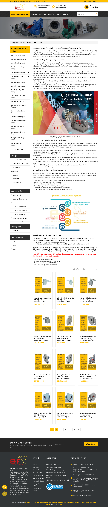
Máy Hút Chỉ (17, 195)
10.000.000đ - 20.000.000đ (16, 184)
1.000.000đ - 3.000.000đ (21, 163)
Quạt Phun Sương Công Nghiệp (18, 121)
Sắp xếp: (76, 269)
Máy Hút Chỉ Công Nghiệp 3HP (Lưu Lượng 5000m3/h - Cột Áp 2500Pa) (88, 299)
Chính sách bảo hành (53, 464)
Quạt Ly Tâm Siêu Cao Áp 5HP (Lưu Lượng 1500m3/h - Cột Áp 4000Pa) (65, 415)
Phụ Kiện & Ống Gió (17, 149)
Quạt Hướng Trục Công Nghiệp (18, 91)
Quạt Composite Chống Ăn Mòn (18, 106)
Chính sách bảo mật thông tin (55, 473)
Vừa (14, 249)
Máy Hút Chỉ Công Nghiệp (16, 144)
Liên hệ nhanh (37, 470)
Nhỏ (14, 245)
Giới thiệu (42, 14)
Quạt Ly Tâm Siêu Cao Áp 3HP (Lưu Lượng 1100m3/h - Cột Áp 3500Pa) (88, 415)
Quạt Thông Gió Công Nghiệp (18, 96)
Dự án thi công (37, 473)
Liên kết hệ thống (38, 478)
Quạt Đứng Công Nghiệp (18, 59)
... (69, 429)
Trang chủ (34, 14)
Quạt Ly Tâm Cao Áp (19, 207)
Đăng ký (95, 1)
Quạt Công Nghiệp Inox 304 (18, 112)
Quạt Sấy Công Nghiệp (18, 117)
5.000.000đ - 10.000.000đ (16, 177)
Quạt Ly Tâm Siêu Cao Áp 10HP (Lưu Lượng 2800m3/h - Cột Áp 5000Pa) (88, 376)
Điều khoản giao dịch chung (55, 470)
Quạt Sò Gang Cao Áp (18, 86)
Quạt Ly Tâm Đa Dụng (18, 72)
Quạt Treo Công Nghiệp (18, 55)
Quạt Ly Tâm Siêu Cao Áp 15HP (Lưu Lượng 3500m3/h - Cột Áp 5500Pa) (65, 376)
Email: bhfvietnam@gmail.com (82, 495)
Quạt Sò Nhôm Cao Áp (18, 82)
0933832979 (42, 8)
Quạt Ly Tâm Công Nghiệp (17, 77)
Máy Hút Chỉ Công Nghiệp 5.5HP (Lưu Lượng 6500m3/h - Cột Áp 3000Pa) (65, 299)
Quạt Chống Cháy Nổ (17, 101)
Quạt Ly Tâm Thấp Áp (20, 210)
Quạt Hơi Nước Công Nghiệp (17, 127)
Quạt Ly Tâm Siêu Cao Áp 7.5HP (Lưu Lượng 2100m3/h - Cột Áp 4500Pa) (42, 415)
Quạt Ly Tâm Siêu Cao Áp (19, 201)
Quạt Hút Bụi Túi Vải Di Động (18, 133)
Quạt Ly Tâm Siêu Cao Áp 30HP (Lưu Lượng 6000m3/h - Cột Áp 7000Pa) (65, 338)
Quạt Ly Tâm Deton (19, 214)
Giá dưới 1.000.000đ (19, 160)
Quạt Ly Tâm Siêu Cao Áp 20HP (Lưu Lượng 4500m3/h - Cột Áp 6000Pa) (42, 376)
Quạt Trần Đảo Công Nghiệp (17, 68)
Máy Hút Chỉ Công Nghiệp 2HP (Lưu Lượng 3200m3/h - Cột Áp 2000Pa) (42, 338)
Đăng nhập (87, 1)
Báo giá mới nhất (38, 475)
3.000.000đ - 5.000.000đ (16, 169)
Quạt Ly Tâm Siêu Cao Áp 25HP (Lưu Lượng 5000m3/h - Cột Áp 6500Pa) (88, 338)
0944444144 (61, 8)
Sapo (61, 504)
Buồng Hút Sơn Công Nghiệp (17, 139)
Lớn (14, 241)
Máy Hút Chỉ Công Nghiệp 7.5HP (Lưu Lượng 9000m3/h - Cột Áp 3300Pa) (42, 299)
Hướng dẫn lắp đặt (38, 481)
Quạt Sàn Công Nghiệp (18, 63)
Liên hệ (65, 14)
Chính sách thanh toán (53, 467)
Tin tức (59, 14)
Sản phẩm (51, 14)
